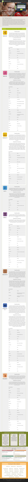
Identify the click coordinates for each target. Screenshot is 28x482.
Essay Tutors (6, 471)
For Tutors (13, 479)
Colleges (7, 479)
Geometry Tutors (16, 471)
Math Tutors (21, 471)
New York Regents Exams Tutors (9, 475)
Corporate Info (17, 479)
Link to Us (23, 479)
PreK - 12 (4, 479)
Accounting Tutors (5, 468)
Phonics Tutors (21, 472)
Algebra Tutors (11, 468)
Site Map (21, 479)
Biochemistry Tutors (22, 468)
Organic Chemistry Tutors (15, 472)
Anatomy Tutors (16, 468)
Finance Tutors (11, 471)
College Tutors (8, 466)
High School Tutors (19, 466)
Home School (10, 479)
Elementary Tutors (13, 466)
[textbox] (21, 6)
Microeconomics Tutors (8, 472)
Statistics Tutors (21, 475)
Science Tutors (16, 475)
